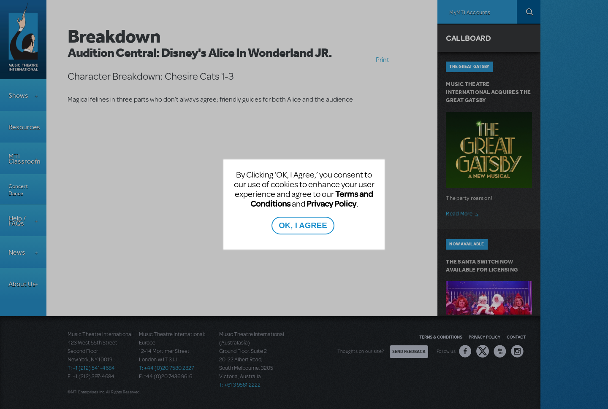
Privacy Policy (331, 203)
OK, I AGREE (303, 225)
